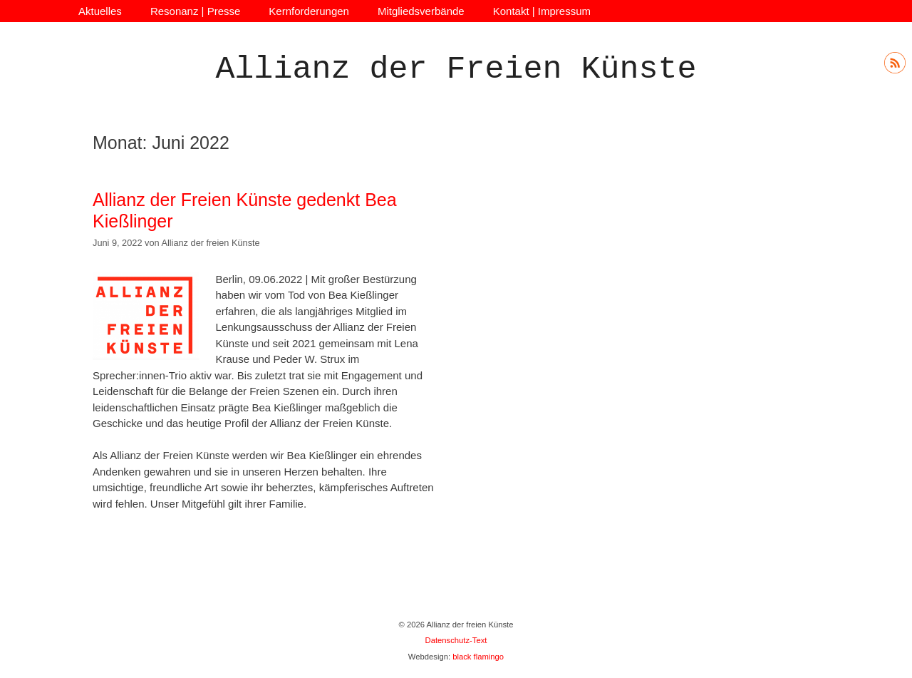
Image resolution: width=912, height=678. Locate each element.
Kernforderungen (309, 11)
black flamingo (478, 656)
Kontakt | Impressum (542, 11)
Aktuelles (100, 11)
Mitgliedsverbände (421, 11)
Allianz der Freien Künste (455, 69)
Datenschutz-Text (456, 640)
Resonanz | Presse (195, 11)
